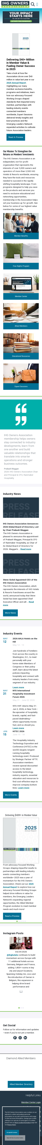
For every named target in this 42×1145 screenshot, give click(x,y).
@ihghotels (12, 955)
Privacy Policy (11, 1125)
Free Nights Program (21, 266)
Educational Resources (21, 356)
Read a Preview (12, 916)
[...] (21, 991)
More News (10, 613)
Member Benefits (21, 236)
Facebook (15, 1037)
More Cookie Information (23, 1122)
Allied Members (21, 326)
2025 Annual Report (16, 83)
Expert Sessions (21, 386)
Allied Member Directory (21, 1084)
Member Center (21, 296)
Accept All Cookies (12, 1132)
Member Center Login (31, 1102)
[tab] (17, 921)
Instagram (20, 1037)
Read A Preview (15, 137)
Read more (25, 549)
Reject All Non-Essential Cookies (15, 1138)
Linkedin (25, 1037)
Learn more (18, 687)
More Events (11, 795)
